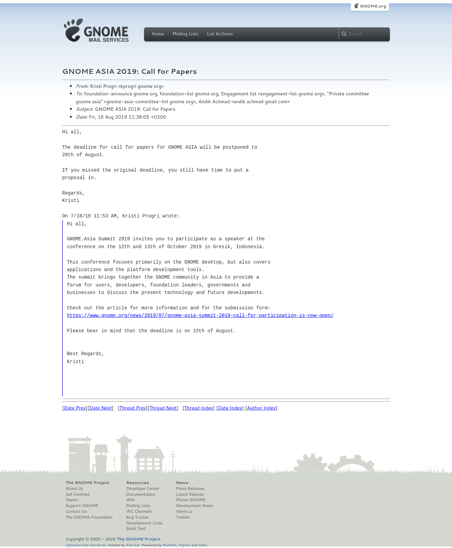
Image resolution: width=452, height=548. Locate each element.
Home (158, 34)
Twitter (182, 517)
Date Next (100, 407)
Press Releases (190, 488)
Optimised (74, 544)
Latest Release (189, 494)
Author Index (261, 407)
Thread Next (163, 407)
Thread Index (198, 407)
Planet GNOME (190, 500)
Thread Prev (132, 407)
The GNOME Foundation (89, 517)
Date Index (230, 407)
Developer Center (142, 488)
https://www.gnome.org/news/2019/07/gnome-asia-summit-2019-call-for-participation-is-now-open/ (200, 315)
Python (184, 544)
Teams (72, 500)
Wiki (130, 500)
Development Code (144, 523)
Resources (137, 482)
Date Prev (75, 407)
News (182, 482)
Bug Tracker (137, 517)
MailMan (169, 544)
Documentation (140, 494)
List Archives (220, 34)
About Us (74, 488)
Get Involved (77, 494)
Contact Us (76, 511)
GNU (203, 544)
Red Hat (133, 544)
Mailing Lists (185, 34)
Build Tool (135, 528)
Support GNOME (82, 505)
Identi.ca (184, 511)
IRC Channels (139, 511)
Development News (194, 505)
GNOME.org (373, 6)
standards (97, 544)
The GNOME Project (87, 482)
